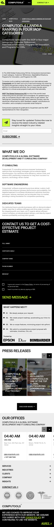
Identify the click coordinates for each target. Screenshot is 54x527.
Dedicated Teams (11, 203)
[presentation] (44, 356)
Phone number (27, 268)
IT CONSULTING (10, 165)
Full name (27, 245)
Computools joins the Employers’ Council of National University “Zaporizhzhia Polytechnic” (13, 382)
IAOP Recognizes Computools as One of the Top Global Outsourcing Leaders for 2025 (39, 382)
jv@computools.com (11, 454)
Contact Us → (10, 487)
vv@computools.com (36, 454)
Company (7, 478)
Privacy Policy (28, 284)
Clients (6, 474)
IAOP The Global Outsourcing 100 (14, 93)
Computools (6, 83)
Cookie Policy (33, 517)
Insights (6, 482)
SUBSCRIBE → (11, 136)
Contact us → (43, 3)
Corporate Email (27, 252)
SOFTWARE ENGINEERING (15, 184)
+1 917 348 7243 (10, 457)
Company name (27, 260)
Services (7, 466)
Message (27, 276)
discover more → (27, 407)
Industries (7, 470)
